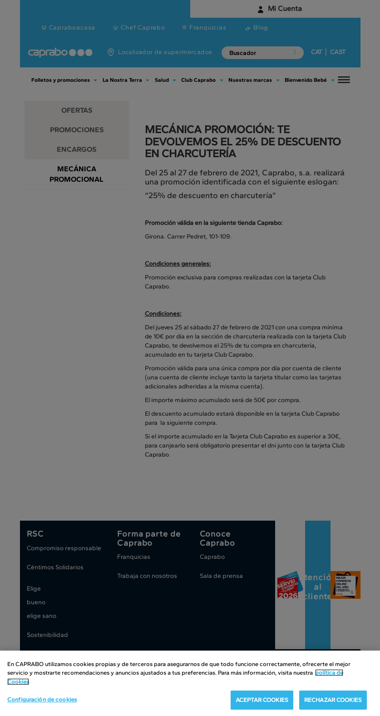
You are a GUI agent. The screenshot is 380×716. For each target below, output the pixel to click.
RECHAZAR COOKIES (333, 700)
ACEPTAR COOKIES (262, 700)
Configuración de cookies (42, 699)
